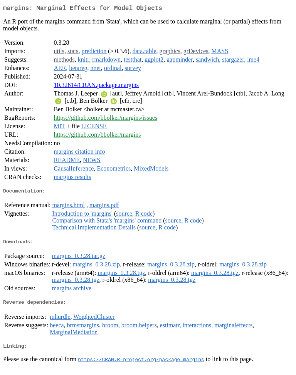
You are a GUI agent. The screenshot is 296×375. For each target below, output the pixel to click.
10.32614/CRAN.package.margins (96, 86)
